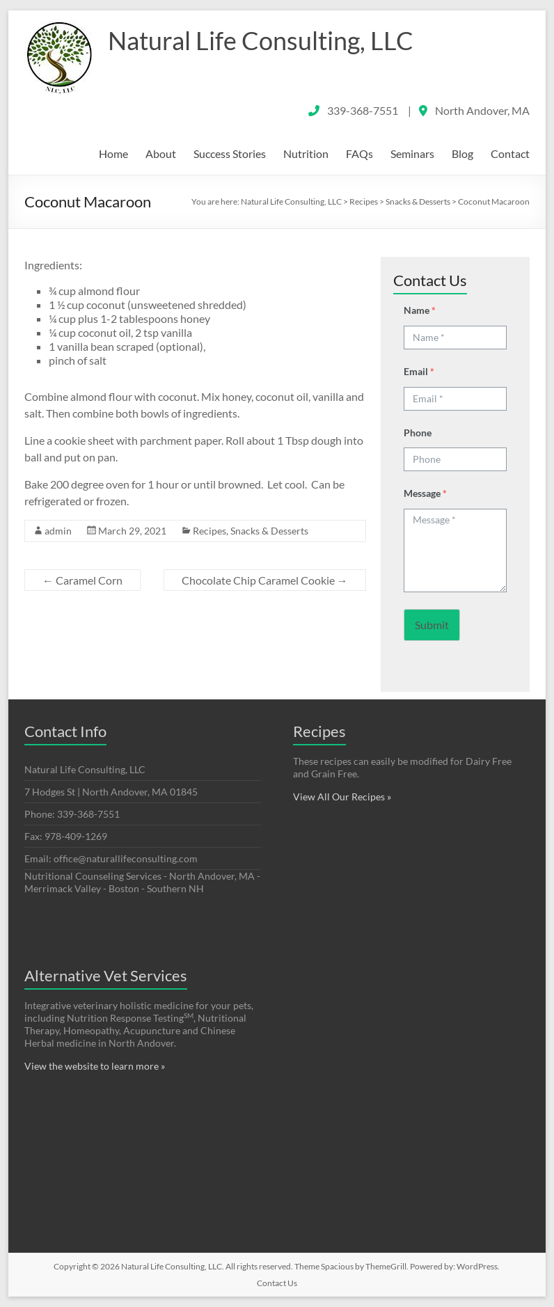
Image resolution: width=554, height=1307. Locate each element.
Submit (432, 624)
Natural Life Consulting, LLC (260, 40)
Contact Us (277, 1283)
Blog (462, 153)
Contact (510, 153)
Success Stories (229, 153)
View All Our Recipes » (342, 796)
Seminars (412, 153)
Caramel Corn (82, 580)
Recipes (209, 531)
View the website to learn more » (94, 1066)
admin (58, 531)
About (160, 153)
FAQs (359, 153)
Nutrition (306, 153)
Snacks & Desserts (269, 531)
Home (113, 153)
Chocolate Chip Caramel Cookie (265, 580)
